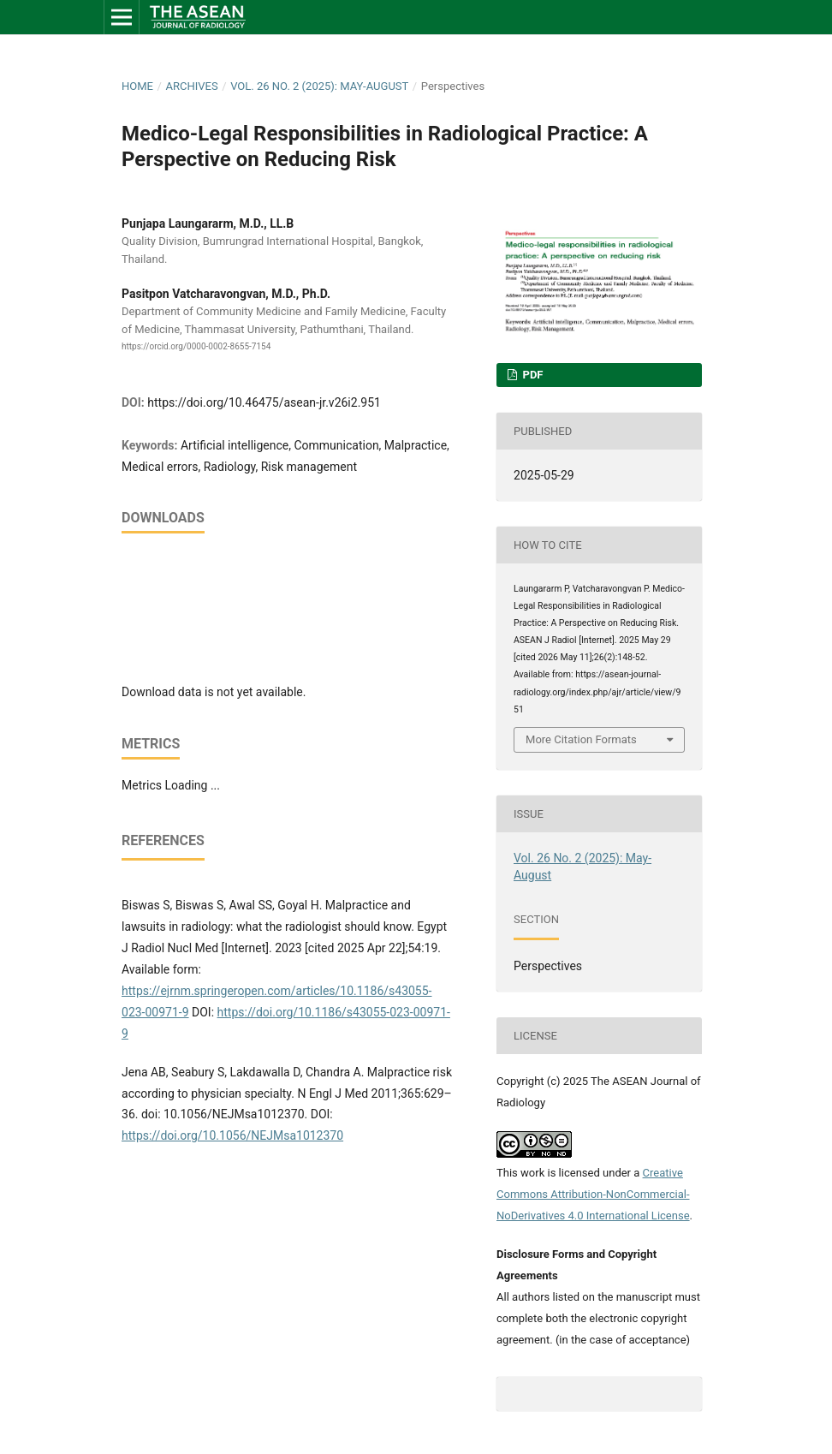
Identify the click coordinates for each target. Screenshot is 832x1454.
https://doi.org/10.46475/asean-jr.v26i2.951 (264, 402)
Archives (191, 86)
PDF (531, 374)
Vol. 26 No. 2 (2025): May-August (319, 86)
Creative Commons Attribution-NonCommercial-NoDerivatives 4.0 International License (593, 1194)
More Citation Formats (581, 739)
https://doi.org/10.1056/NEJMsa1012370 (232, 1135)
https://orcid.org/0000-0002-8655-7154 (196, 346)
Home (137, 86)
